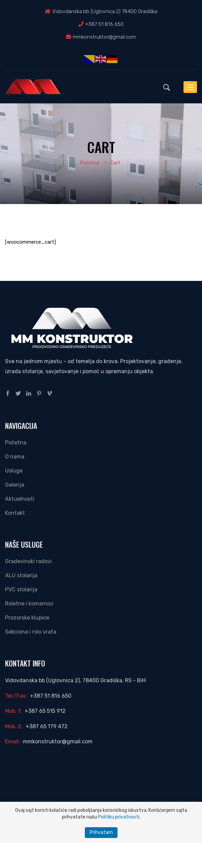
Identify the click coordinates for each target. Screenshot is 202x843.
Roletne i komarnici (29, 603)
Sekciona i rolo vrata (30, 632)
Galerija (14, 485)
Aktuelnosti (19, 499)
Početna (15, 442)
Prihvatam (101, 832)
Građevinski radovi (28, 561)
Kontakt (15, 513)
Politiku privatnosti (118, 817)
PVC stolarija (21, 589)
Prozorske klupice (27, 617)
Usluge (14, 470)
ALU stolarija (21, 575)
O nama (14, 456)
